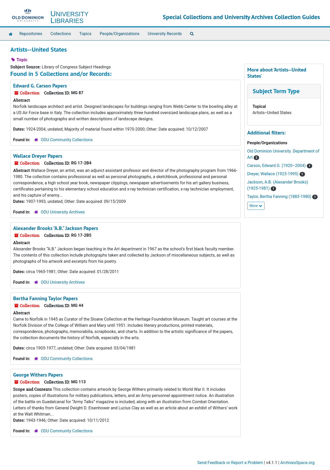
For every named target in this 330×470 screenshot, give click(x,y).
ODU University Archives (63, 212)
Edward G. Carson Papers (40, 85)
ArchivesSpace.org (297, 462)
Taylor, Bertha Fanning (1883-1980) (279, 196)
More (256, 206)
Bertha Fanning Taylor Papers (45, 298)
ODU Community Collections (67, 139)
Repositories (30, 33)
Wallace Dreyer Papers (37, 156)
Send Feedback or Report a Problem (230, 462)
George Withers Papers (38, 374)
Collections (61, 33)
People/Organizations (119, 33)
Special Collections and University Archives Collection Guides (241, 17)
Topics (85, 33)
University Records (165, 33)
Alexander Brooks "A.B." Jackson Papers (55, 228)
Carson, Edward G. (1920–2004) (277, 165)
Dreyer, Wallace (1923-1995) (273, 173)
